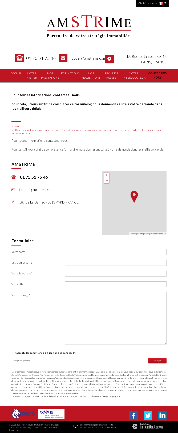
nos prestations (49, 75)
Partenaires (54, 426)
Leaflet (133, 233)
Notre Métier (29, 75)
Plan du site (13, 426)
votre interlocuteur (132, 75)
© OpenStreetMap (158, 233)
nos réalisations (88, 75)
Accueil (15, 73)
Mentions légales (27, 426)
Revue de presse (109, 75)
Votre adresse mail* (23, 261)
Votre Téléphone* (21, 272)
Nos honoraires (41, 426)
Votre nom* (18, 250)
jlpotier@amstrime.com (88, 58)
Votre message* (20, 293)
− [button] (107, 179)
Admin (11, 429)
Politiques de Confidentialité (59, 395)
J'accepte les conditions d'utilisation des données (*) (45, 351)
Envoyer (157, 359)
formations (68, 73)
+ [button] (107, 174)
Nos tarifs (20, 429)
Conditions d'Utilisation (88, 395)
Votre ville (17, 283)
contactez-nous (157, 75)
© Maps (143, 233)
